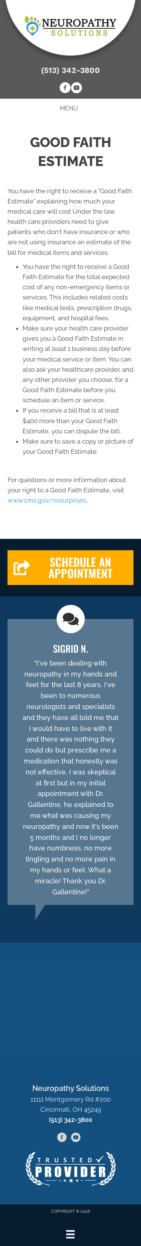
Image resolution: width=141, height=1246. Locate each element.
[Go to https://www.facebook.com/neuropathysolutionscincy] (65, 89)
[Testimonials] (70, 762)
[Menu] (70, 1234)
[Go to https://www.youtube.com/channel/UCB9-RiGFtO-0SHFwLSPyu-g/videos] (76, 89)
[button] (70, 567)
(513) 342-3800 (70, 70)
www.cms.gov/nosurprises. (47, 500)
